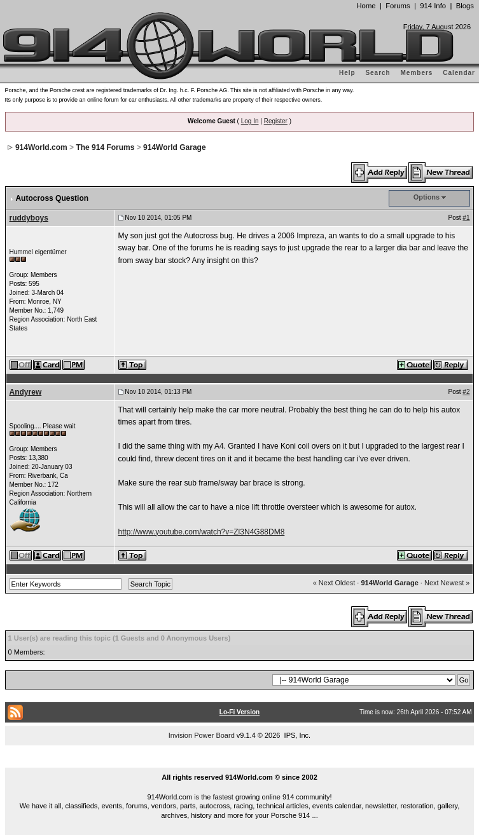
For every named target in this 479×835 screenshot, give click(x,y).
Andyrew (26, 392)
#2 (465, 391)
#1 (465, 217)
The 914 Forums (105, 147)
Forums (397, 6)
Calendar (459, 72)
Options (426, 197)
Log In (250, 121)
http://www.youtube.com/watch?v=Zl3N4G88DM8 (201, 531)
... (239, 762)
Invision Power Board (202, 735)
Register (276, 121)
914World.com (41, 147)
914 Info (433, 6)
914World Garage (174, 147)
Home (365, 6)
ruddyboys (29, 218)
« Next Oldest (334, 583)
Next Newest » (447, 583)
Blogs (465, 6)
